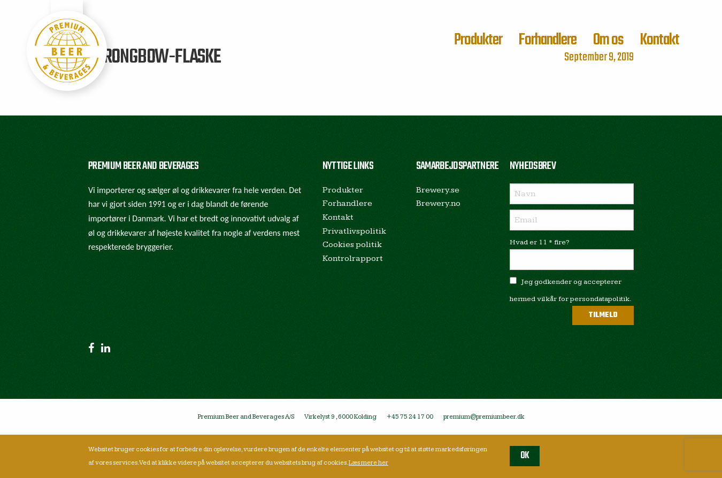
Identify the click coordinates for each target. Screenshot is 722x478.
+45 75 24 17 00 (410, 417)
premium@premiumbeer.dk (484, 417)
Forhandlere (547, 40)
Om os (608, 40)
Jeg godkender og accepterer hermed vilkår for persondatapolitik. (571, 290)
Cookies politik (352, 245)
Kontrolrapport (352, 258)
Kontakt (659, 40)
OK (524, 456)
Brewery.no (438, 203)
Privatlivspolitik (354, 231)
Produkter (478, 40)
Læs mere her (368, 463)
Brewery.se (437, 190)
